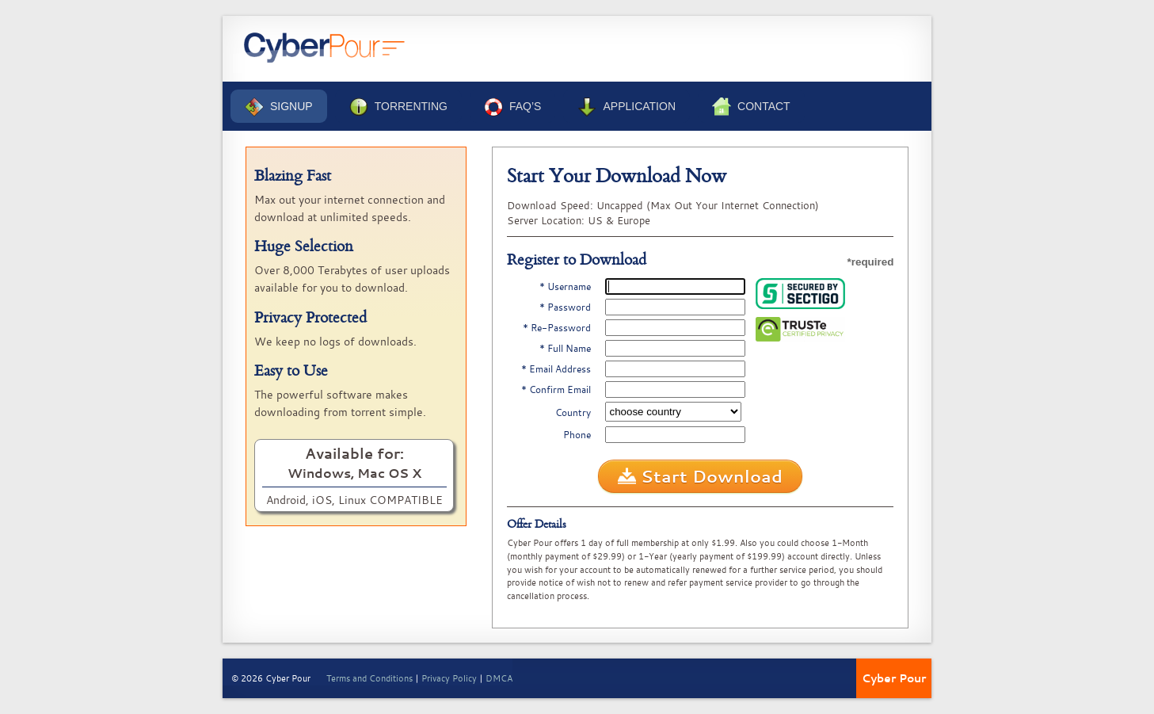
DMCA (499, 678)
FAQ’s (512, 106)
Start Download (700, 476)
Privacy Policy (449, 678)
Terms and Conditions (369, 678)
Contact (751, 106)
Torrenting (398, 106)
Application (626, 106)
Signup (279, 106)
